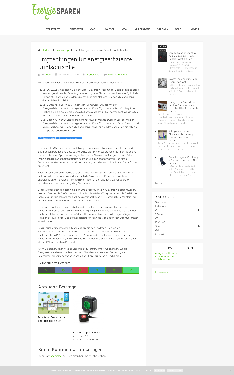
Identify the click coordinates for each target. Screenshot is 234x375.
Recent (162, 50)
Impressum (161, 272)
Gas (92, 29)
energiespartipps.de (166, 253)
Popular (162, 46)
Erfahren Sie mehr (175, 370)
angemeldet (55, 356)
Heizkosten (75, 29)
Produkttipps (93, 74)
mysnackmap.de (164, 256)
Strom (161, 29)
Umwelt (194, 29)
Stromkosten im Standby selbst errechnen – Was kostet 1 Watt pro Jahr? (182, 56)
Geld (178, 29)
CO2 (124, 29)
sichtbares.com (163, 259)
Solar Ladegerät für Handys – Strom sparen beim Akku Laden (184, 160)
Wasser (110, 29)
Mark (48, 74)
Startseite (53, 29)
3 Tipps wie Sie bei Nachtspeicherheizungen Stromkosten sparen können (182, 135)
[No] (230, 370)
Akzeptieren (159, 370)
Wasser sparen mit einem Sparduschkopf (183, 80)
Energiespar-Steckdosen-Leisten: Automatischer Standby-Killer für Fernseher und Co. (184, 106)
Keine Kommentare (118, 74)
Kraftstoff (142, 29)
